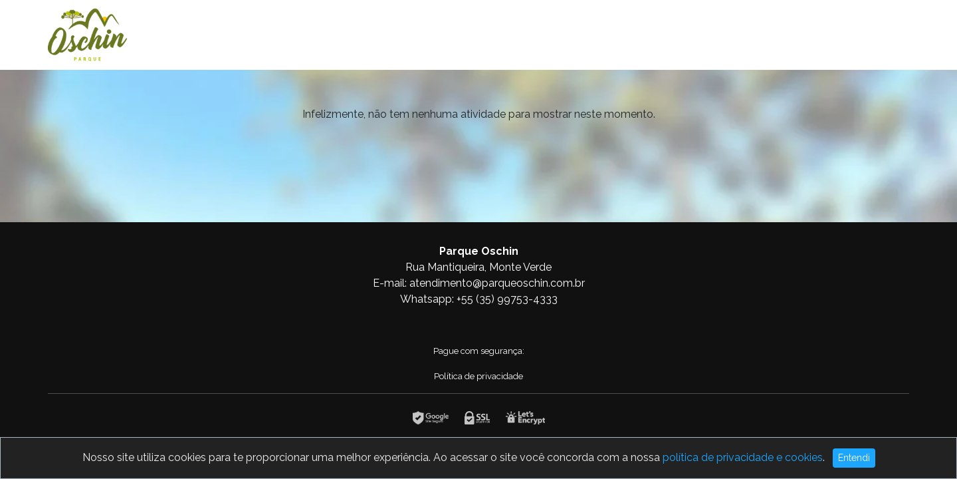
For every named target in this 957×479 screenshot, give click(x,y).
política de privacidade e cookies (743, 457)
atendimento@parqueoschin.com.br (497, 283)
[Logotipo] (87, 32)
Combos (877, 35)
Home (822, 35)
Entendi (854, 457)
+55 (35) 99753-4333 (507, 299)
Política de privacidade (478, 376)
